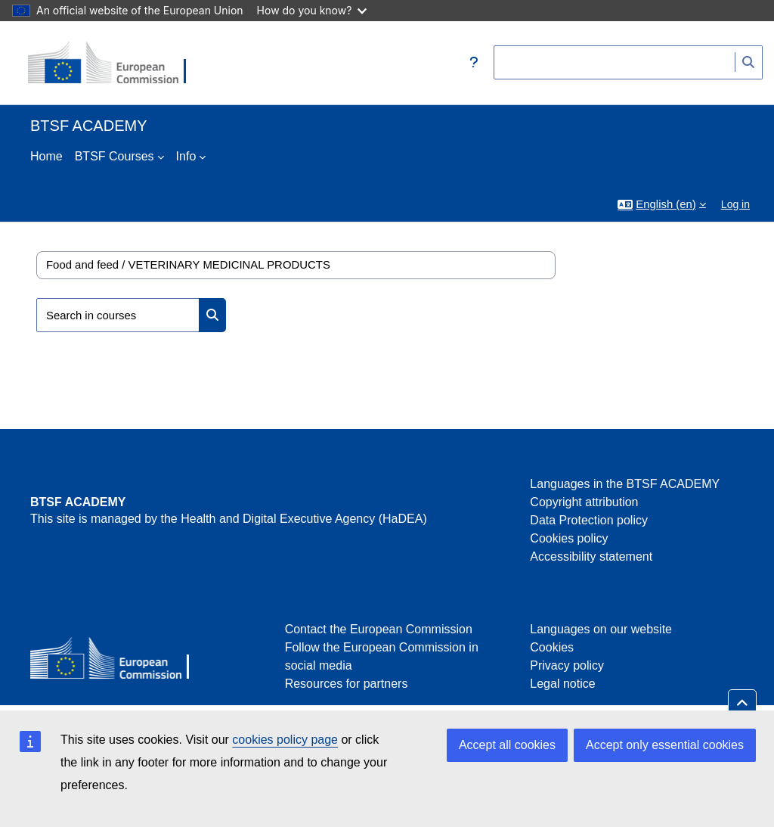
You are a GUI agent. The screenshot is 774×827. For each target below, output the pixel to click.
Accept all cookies (507, 744)
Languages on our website (601, 629)
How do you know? (312, 10)
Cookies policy (569, 538)
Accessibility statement (591, 556)
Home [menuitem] (46, 156)
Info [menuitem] (186, 156)
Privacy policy (567, 665)
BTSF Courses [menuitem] (114, 156)
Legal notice (562, 683)
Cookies (552, 647)
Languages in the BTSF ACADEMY (625, 483)
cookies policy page (285, 739)
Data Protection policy (589, 520)
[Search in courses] (118, 315)
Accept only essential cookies (665, 744)
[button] (474, 62)
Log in (735, 204)
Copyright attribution (584, 502)
